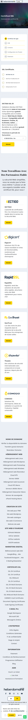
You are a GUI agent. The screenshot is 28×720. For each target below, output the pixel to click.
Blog (14, 664)
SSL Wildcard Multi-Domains (14, 595)
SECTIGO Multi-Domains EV (11, 82)
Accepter (11, 715)
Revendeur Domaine (14, 450)
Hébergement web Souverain (14, 482)
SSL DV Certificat (14, 571)
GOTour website (14, 539)
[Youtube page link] (22, 693)
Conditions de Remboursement (14, 657)
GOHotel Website (14, 532)
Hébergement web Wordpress (14, 462)
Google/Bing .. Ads (14, 554)
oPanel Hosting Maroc (14, 499)
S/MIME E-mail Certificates (13, 598)
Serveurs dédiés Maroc (14, 489)
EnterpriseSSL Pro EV (9, 87)
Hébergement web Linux (14, 458)
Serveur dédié (14, 479)
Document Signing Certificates (14, 601)
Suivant (8, 144)
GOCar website (14, 536)
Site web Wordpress (14, 514)
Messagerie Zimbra (14, 620)
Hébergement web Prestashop (14, 465)
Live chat (15, 675)
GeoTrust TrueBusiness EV (10, 78)
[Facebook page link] (6, 693)
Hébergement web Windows (14, 468)
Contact (14, 643)
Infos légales (14, 630)
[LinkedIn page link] (10, 693)
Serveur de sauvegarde (14, 495)
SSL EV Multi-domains (14, 591)
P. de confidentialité (14, 637)
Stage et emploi (14, 640)
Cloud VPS (14, 475)
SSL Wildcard (14, 578)
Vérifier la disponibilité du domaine (14, 443)
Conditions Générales (14, 633)
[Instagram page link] (14, 693)
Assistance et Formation (14, 679)
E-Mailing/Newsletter (14, 561)
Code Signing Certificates (14, 605)
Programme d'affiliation (14, 660)
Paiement (14, 654)
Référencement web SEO (14, 551)
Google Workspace (14, 613)
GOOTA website (14, 543)
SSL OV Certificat (14, 575)
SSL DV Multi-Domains (14, 585)
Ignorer (20, 715)
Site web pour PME (14, 511)
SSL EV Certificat (14, 581)
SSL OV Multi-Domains (14, 588)
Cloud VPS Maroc (14, 485)
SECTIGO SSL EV (8, 74)
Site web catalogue (14, 517)
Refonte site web (14, 524)
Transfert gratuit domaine (14, 447)
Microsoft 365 (14, 616)
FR (17, 698)
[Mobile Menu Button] (2, 1)
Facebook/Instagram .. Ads (14, 558)
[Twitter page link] (18, 693)
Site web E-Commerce (14, 521)
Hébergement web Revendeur (14, 472)
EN (11, 698)
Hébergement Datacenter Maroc (14, 492)
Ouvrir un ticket (14, 672)
